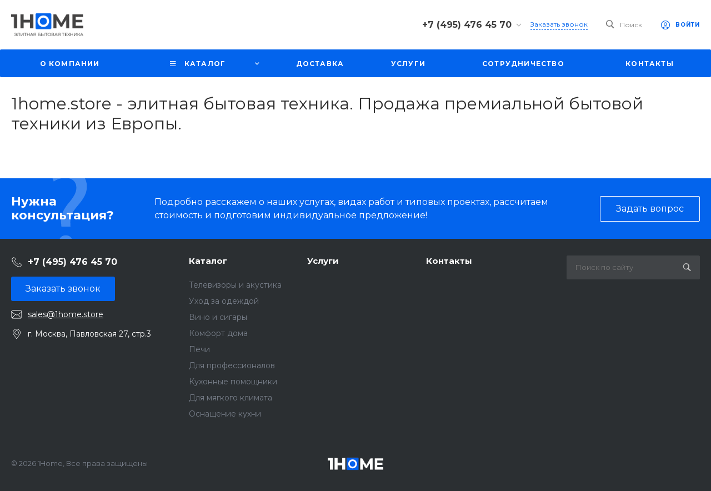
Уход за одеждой (224, 301)
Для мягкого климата (230, 398)
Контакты (449, 260)
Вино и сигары (218, 317)
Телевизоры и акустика (235, 285)
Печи (199, 349)
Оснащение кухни (225, 414)
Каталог (208, 260)
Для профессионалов (232, 365)
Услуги (323, 260)
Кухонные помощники (233, 382)
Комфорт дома (218, 333)
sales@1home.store (65, 314)
